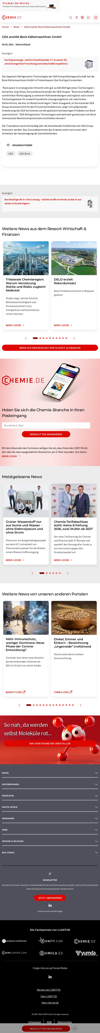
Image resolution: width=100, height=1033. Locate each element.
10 (66, 338)
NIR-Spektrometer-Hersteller (50, 743)
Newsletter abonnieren (46, 434)
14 (73, 705)
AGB (49, 1022)
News (5, 773)
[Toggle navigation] (96, 18)
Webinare (8, 818)
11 (63, 705)
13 (69, 705)
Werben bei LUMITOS (48, 989)
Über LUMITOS (49, 996)
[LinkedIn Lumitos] (50, 977)
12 (66, 705)
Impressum (34, 1022)
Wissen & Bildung (13, 841)
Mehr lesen (12, 456)
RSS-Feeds (8, 852)
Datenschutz (65, 1022)
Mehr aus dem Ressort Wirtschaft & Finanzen (50, 347)
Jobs (5, 830)
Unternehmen (10, 784)
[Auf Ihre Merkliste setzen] (88, 18)
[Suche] (70, 17)
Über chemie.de (50, 1002)
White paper (9, 807)
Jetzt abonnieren (50, 897)
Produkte (8, 795)
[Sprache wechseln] (82, 17)
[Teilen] (76, 17)
